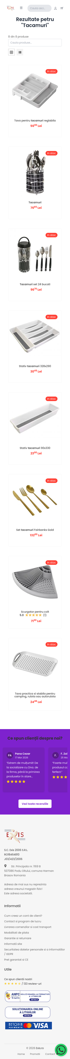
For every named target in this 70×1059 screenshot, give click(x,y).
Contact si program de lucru (22, 921)
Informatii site (13, 944)
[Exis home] (10, 8)
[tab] (11, 53)
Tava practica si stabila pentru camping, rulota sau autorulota (35, 695)
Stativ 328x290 (35, 366)
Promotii (35, 1054)
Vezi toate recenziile (35, 804)
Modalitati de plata (16, 933)
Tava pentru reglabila (35, 120)
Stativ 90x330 (35, 448)
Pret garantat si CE (16, 960)
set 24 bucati (35, 284)
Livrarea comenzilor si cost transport (28, 927)
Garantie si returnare (17, 938)
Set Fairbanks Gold (35, 530)
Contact (50, 1054)
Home (21, 1054)
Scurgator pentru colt (35, 612)
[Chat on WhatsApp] (61, 1050)
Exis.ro (40, 1048)
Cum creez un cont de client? (23, 916)
